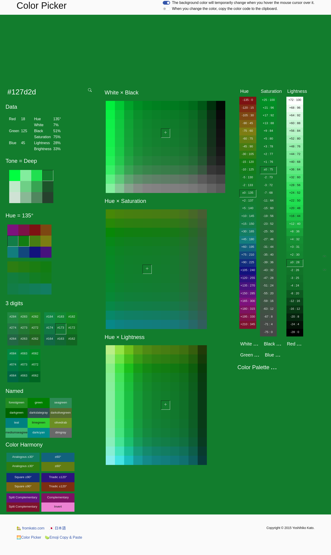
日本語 (57, 528)
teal (16, 422)
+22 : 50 (294, 200)
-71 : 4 (268, 324)
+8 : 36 (295, 231)
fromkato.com (30, 528)
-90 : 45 (248, 123)
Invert (58, 506)
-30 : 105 (248, 154)
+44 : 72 (294, 154)
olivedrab (60, 422)
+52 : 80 (294, 138)
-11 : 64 (268, 200)
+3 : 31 (295, 246)
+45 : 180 (247, 239)
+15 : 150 (247, 223)
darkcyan (38, 432)
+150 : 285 (247, 293)
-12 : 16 (295, 301)
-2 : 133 (248, 185)
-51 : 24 (268, 285)
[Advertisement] (165, 49)
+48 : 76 (294, 146)
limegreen (39, 422)
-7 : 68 (268, 192)
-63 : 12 (268, 308)
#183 (60, 316)
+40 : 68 (294, 162)
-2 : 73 (268, 177)
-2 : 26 (295, 270)
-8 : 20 (295, 293)
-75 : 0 (268, 332)
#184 (49, 316)
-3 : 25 (295, 278)
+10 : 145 (247, 216)
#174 (49, 327)
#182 (71, 316)
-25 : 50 (268, 231)
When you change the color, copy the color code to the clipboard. (225, 9)
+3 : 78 (268, 146)
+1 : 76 (268, 162)
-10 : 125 (248, 169)
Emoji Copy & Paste (63, 537)
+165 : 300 (247, 301)
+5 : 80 (268, 138)
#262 (34, 338)
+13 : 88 (268, 123)
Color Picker (29, 537)
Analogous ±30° (23, 457)
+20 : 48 (294, 208)
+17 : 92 (268, 115)
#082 (34, 353)
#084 (12, 353)
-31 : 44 (268, 246)
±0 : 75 (268, 169)
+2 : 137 (248, 200)
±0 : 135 (247, 192)
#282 (34, 316)
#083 (23, 353)
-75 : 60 (248, 130)
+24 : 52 (294, 192)
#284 (12, 316)
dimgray (60, 432)
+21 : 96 (268, 107)
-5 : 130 (248, 177)
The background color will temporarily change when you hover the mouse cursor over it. (243, 3)
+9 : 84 (268, 130)
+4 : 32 (295, 239)
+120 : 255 (247, 278)
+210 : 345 (247, 324)
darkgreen (16, 412)
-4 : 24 (295, 285)
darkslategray (38, 412)
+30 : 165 (247, 231)
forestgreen (16, 402)
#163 (60, 338)
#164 (49, 338)
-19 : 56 (268, 216)
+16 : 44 (294, 216)
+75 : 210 (247, 254)
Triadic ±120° (58, 477)
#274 (12, 327)
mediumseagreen (17, 432)
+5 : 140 (248, 208)
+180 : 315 (247, 308)
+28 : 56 (294, 185)
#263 (23, 338)
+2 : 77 (268, 154)
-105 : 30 (248, 115)
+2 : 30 (295, 254)
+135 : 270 (247, 285)
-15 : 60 (268, 208)
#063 (23, 375)
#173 (60, 327)
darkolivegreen (61, 412)
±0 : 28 (295, 262)
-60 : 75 (248, 138)
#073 (23, 364)
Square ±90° (22, 477)
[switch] (166, 3)
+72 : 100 (294, 100)
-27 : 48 (268, 239)
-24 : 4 (295, 324)
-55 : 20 (268, 293)
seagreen (60, 402)
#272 (34, 327)
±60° (58, 457)
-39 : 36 (268, 262)
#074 (12, 364)
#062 (34, 375)
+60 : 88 (294, 123)
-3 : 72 (268, 185)
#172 (71, 327)
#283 (23, 316)
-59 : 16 (268, 301)
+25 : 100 (268, 100)
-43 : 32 (268, 270)
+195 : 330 (247, 316)
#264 (12, 338)
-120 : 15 (248, 107)
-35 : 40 (268, 254)
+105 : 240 (247, 270)
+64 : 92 (294, 115)
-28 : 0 (295, 332)
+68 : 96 (294, 107)
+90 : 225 (247, 262)
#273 (23, 327)
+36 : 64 (294, 169)
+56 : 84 (294, 130)
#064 (12, 375)
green (39, 402)
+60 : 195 (247, 246)
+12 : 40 (294, 223)
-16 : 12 (295, 308)
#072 (34, 364)
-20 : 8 (295, 316)
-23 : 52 (268, 223)
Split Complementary (23, 497)
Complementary (58, 497)
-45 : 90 (248, 146)
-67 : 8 (268, 316)
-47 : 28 (268, 278)
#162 (71, 338)
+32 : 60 (294, 177)
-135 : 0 (248, 100)
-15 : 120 (248, 162)
